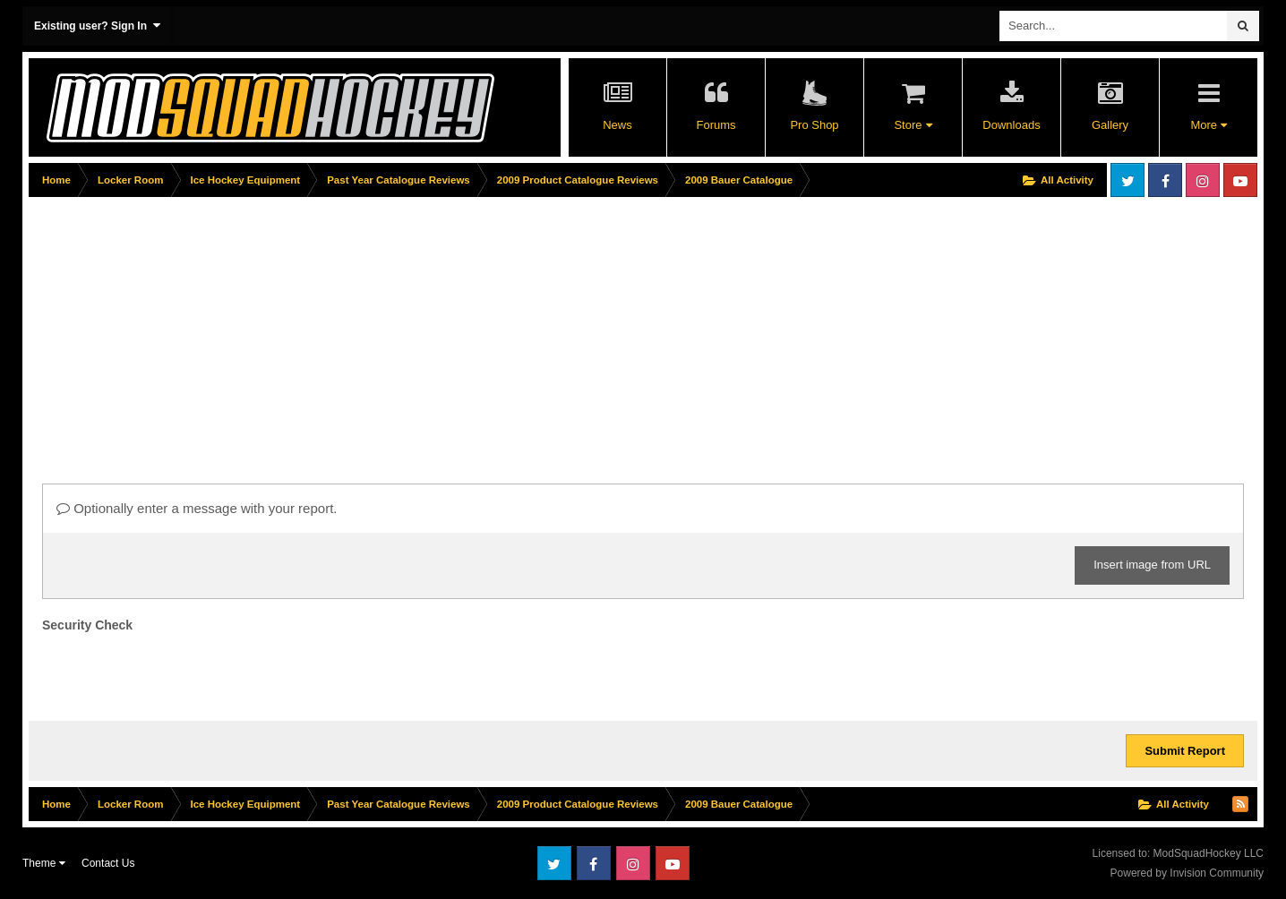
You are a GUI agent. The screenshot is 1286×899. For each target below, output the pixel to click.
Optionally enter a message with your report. (196, 508)
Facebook (1165, 180)
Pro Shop (814, 125)
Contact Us (107, 863)
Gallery (1110, 125)
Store (912, 125)
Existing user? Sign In (97, 25)
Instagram (1203, 180)
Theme (43, 863)
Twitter (1127, 180)
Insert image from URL (1152, 564)
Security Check (87, 625)
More (1208, 125)
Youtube (1240, 180)
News (617, 125)
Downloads (1011, 125)
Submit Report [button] (1185, 751)
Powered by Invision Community (1187, 873)
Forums (715, 125)
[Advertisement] (355, 328)
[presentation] (178, 672)
